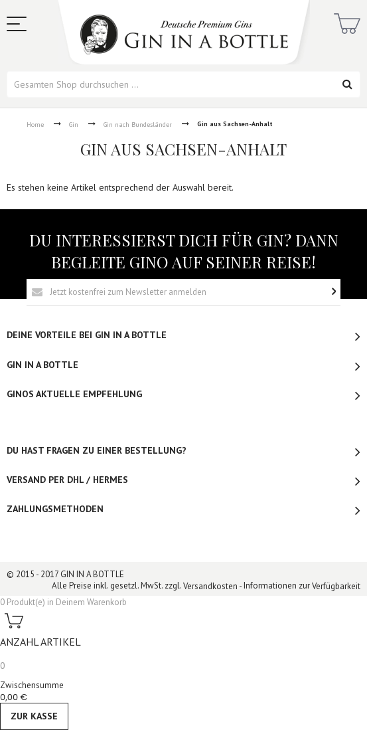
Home (35, 124)
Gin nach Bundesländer (138, 124)
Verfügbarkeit (336, 586)
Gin (73, 124)
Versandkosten (210, 586)
